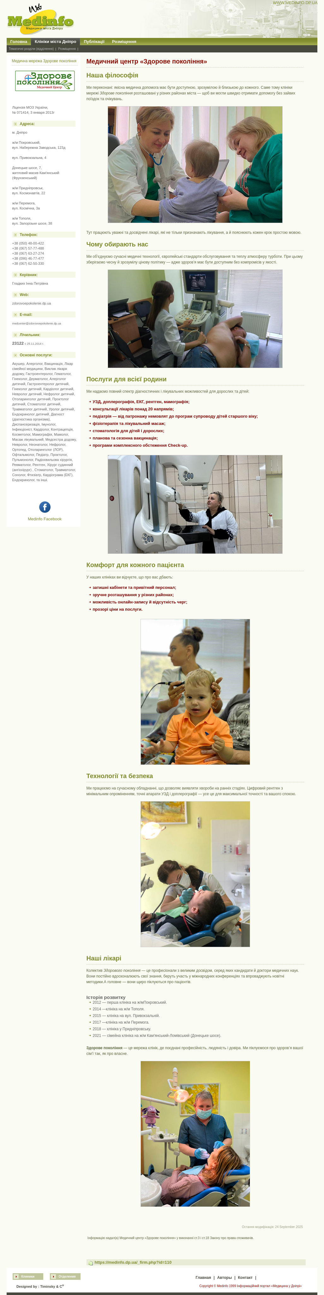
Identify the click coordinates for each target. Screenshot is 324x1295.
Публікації (94, 41)
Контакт (245, 1277)
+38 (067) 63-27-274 (28, 253)
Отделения (66, 1276)
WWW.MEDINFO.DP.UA (295, 2)
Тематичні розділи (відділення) (31, 49)
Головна (18, 41)
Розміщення (124, 41)
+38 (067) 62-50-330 (28, 263)
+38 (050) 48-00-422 (28, 243)
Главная (203, 1277)
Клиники (27, 1276)
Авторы (224, 1277)
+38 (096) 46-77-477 (28, 258)
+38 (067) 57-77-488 (28, 248)
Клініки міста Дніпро (55, 41)
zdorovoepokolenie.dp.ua (31, 303)
